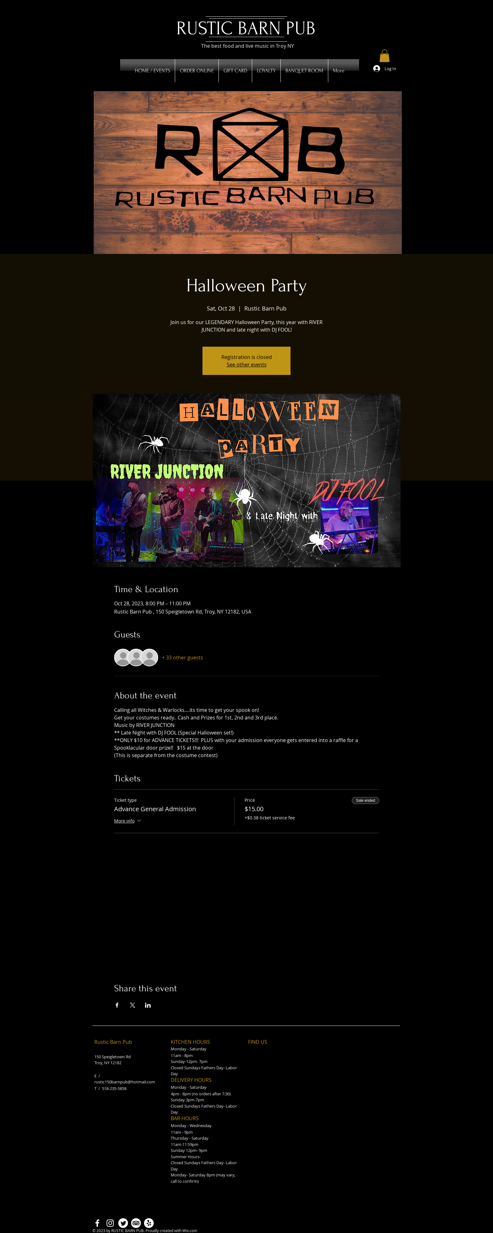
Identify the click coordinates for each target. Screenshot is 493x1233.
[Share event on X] (133, 1005)
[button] (384, 55)
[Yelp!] (149, 1223)
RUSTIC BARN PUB (245, 28)
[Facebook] (97, 1223)
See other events (247, 364)
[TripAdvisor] (136, 1223)
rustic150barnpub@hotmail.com (124, 1082)
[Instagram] (110, 1223)
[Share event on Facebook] (117, 1005)
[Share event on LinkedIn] (148, 1005)
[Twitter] (123, 1223)
